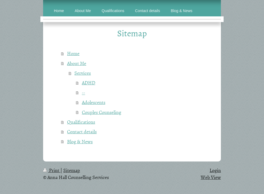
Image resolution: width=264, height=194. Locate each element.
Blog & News (80, 141)
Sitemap (71, 170)
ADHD (88, 82)
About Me (76, 63)
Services (82, 73)
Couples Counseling (101, 112)
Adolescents (93, 102)
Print (51, 170)
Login (215, 170)
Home (73, 53)
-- (83, 92)
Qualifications (81, 121)
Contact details (82, 131)
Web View (211, 177)
